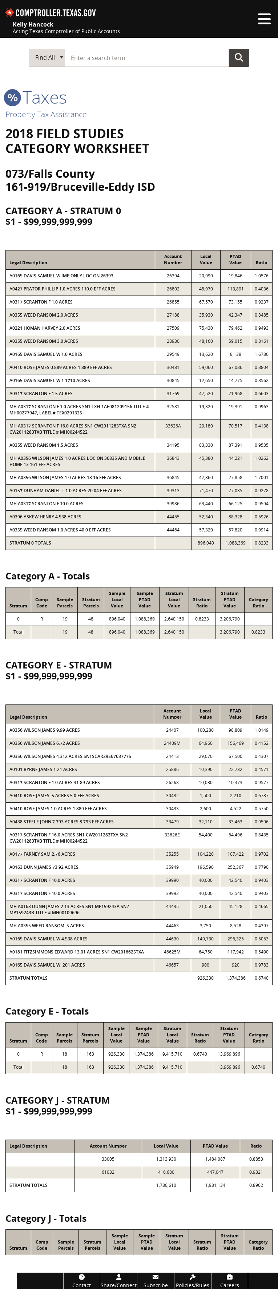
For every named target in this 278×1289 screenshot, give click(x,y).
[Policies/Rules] (192, 1281)
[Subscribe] (155, 1281)
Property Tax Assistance (46, 114)
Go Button (239, 57)
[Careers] (229, 1281)
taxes (36, 97)
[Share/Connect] (118, 1281)
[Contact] (82, 1281)
